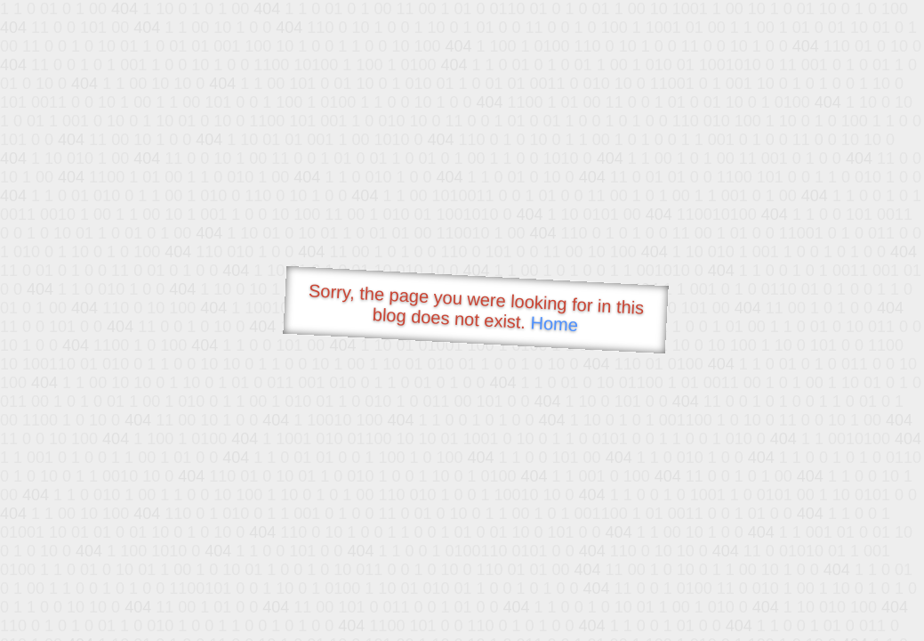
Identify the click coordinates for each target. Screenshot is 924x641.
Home (554, 323)
